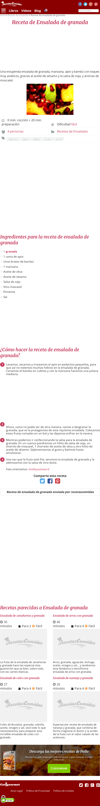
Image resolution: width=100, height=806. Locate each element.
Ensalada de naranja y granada (73, 678)
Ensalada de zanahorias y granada (22, 615)
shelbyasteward (38, 469)
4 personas (15, 131)
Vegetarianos (13, 139)
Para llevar (48, 139)
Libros (13, 11)
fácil (74, 124)
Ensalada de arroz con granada (73, 615)
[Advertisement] (50, 46)
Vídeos (26, 11)
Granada (59, 139)
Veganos (25, 139)
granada (11, 251)
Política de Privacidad (38, 790)
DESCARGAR (59, 768)
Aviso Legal (17, 790)
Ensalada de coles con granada (20, 678)
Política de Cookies (63, 790)
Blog (37, 11)
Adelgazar (36, 139)
